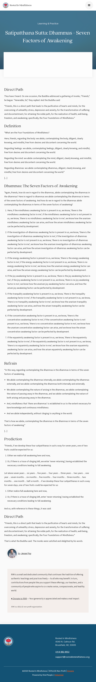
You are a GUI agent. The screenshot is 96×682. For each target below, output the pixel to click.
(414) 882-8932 (62, 652)
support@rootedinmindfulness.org (72, 657)
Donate (70, 671)
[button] (89, 5)
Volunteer (59, 675)
